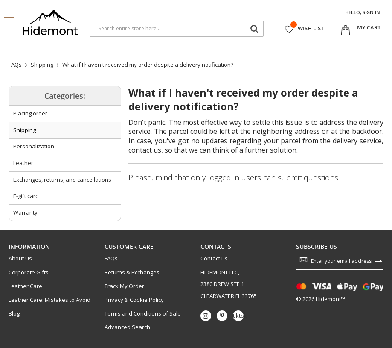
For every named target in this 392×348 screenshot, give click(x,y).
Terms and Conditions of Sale (143, 313)
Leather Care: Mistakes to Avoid (49, 300)
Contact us (214, 258)
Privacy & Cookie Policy (134, 300)
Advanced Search (127, 327)
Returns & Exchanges (132, 272)
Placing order (30, 113)
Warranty (25, 212)
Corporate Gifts (29, 272)
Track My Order (124, 286)
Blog (14, 313)
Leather (23, 163)
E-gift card (26, 196)
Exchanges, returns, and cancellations (62, 179)
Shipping (24, 130)
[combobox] (177, 29)
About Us (20, 258)
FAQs (111, 258)
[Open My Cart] (368, 28)
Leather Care (25, 286)
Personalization (33, 146)
